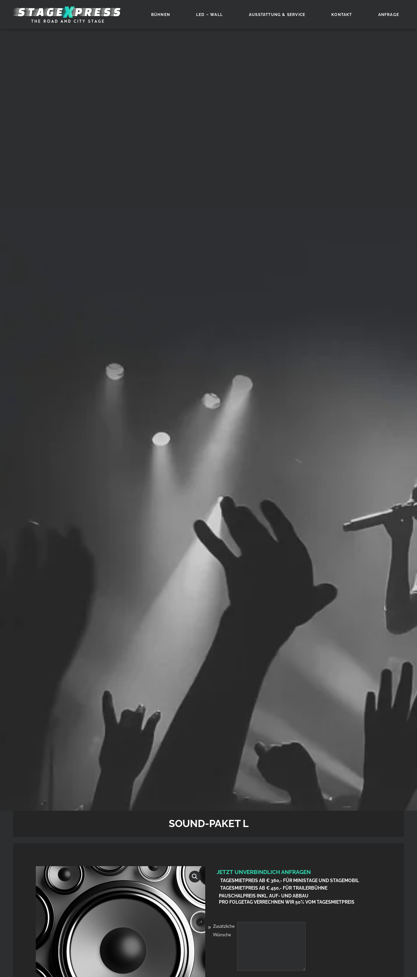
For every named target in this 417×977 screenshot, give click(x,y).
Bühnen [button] (160, 14)
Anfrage (388, 14)
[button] (195, 876)
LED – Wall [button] (209, 14)
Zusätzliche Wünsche (224, 930)
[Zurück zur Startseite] (67, 14)
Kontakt (341, 14)
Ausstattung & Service (277, 14)
